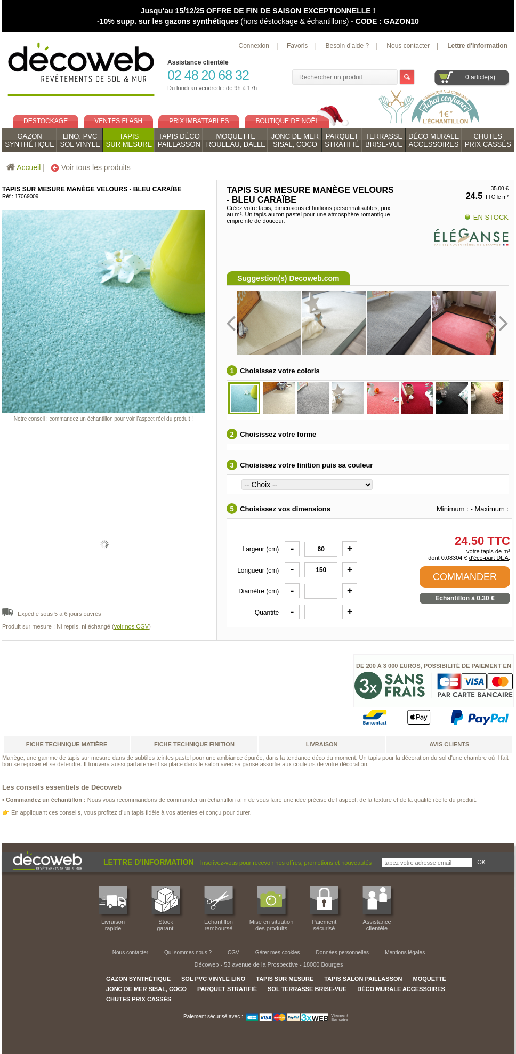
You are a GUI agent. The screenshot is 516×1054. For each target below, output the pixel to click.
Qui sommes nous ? (188, 952)
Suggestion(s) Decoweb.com (288, 278)
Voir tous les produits (91, 167)
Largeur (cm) (261, 548)
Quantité (267, 611)
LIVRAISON (322, 744)
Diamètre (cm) (258, 590)
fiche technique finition (194, 744)
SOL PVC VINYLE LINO (213, 979)
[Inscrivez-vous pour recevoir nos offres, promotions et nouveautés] (427, 862)
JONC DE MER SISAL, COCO (146, 989)
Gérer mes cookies (277, 952)
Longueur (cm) (258, 569)
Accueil (29, 167)
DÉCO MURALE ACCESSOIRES (401, 989)
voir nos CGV (131, 626)
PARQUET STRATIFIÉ (227, 989)
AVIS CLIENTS (449, 744)
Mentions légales (405, 952)
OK (481, 862)
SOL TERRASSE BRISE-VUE (307, 989)
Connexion (254, 46)
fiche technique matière (67, 744)
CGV (233, 952)
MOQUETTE (429, 979)
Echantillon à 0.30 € (464, 598)
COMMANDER (465, 577)
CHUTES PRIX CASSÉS (138, 999)
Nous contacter (408, 46)
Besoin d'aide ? (347, 46)
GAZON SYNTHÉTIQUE (138, 979)
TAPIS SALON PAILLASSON (363, 979)
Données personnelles (342, 952)
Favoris (297, 46)
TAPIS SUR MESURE (284, 979)
